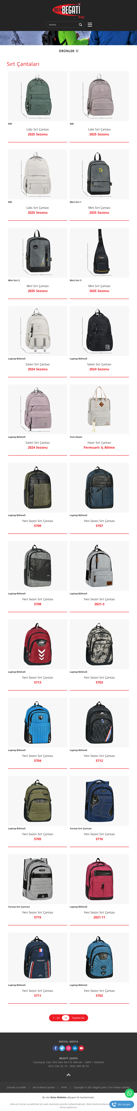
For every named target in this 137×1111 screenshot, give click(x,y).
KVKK (64, 1087)
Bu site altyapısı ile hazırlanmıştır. (68, 1097)
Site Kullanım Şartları (44, 1087)
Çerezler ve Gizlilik (16, 1087)
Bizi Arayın (124, 1104)
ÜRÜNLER (68, 51)
